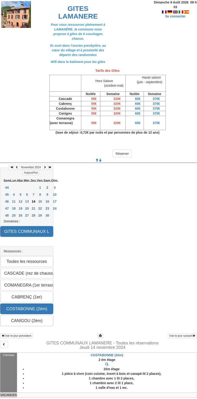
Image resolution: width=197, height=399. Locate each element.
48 (7, 215)
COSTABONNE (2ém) (107, 355)
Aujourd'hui (31, 172)
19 (20, 208)
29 (40, 215)
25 (14, 215)
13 (27, 201)
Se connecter (175, 11)
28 (33, 215)
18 (14, 208)
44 (7, 187)
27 (27, 215)
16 (47, 201)
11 (14, 201)
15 (40, 201)
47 (7, 208)
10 (55, 194)
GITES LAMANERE (78, 12)
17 (55, 201)
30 (47, 215)
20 (27, 208)
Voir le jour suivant (182, 335)
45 (7, 194)
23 (47, 208)
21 (33, 208)
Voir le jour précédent (16, 335)
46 (7, 201)
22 (40, 208)
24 (55, 208)
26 (20, 215)
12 (20, 201)
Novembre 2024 (31, 167)
